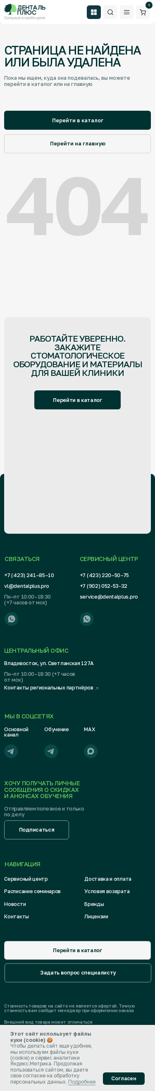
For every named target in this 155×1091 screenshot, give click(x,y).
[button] (36, 829)
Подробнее (81, 1082)
